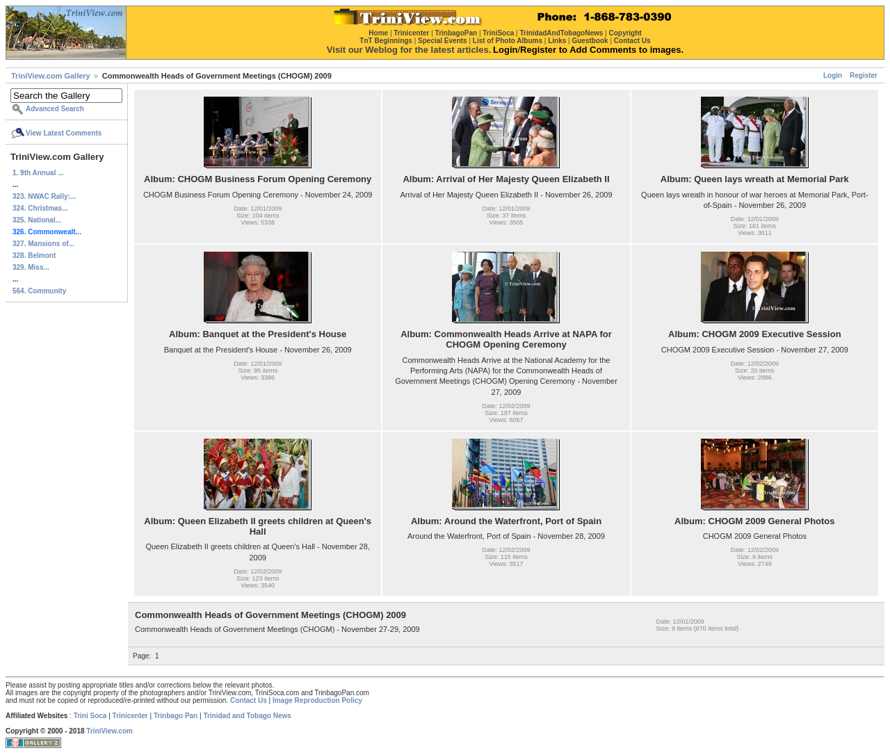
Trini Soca (90, 716)
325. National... (37, 220)
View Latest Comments (64, 133)
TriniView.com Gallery (50, 76)
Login (832, 75)
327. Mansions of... (43, 243)
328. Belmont (34, 255)
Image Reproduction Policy (317, 700)
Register (863, 75)
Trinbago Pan (175, 716)
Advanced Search (55, 109)
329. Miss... (31, 267)
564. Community (39, 291)
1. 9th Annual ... (38, 173)
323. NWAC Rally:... (44, 196)
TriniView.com (109, 731)
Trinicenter (130, 716)
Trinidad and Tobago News (247, 716)
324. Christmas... (40, 208)
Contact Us (248, 700)
